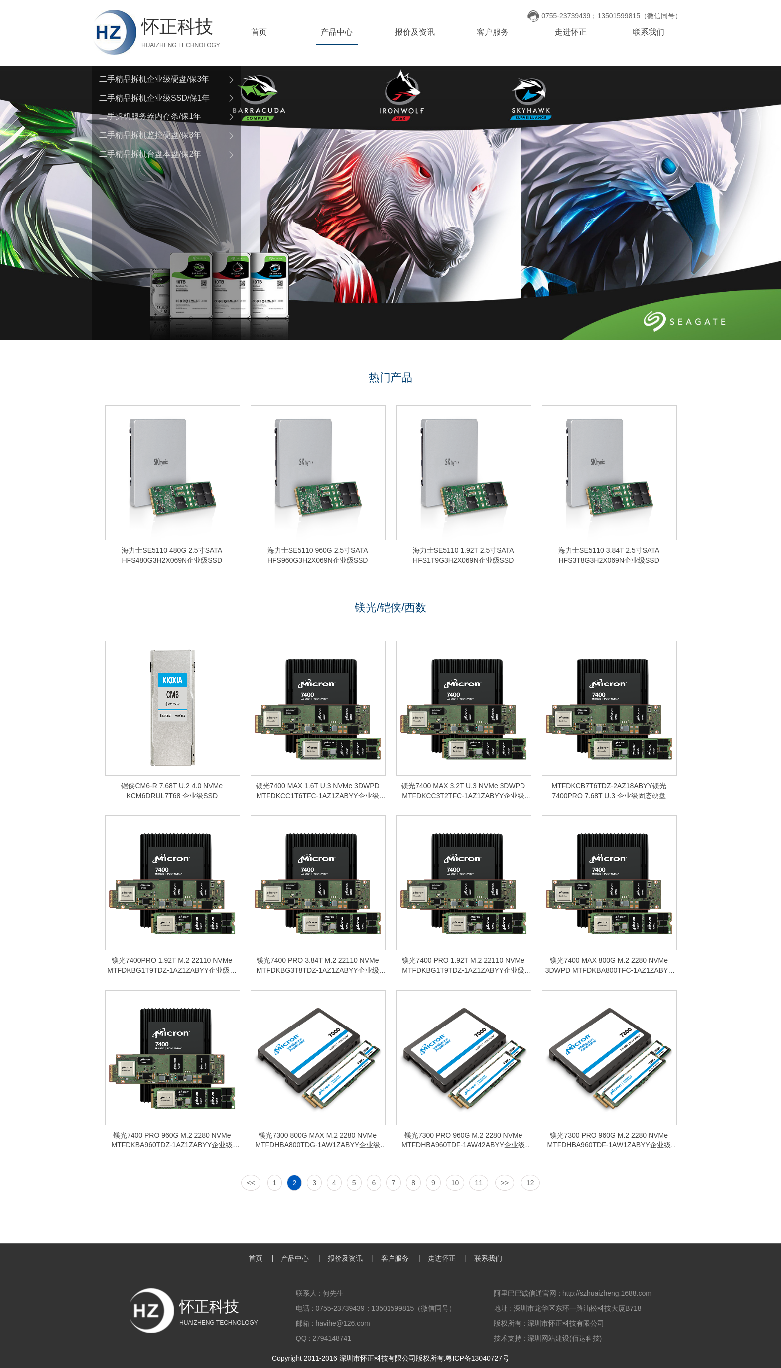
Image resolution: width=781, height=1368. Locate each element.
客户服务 (493, 32)
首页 (259, 32)
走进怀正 (571, 32)
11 (479, 1183)
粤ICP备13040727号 (477, 1358)
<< (251, 1183)
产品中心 (337, 32)
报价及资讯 (415, 32)
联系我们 (648, 32)
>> (505, 1183)
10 (455, 1183)
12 (530, 1183)
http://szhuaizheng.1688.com (606, 1293)
